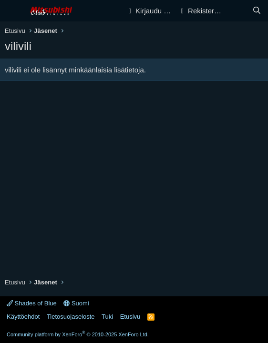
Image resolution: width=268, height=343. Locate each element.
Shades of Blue (32, 303)
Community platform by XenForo (78, 334)
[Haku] (256, 11)
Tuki (107, 316)
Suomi (76, 303)
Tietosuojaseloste (71, 316)
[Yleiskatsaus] (237, 11)
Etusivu (130, 316)
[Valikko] (13, 10)
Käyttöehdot (23, 316)
